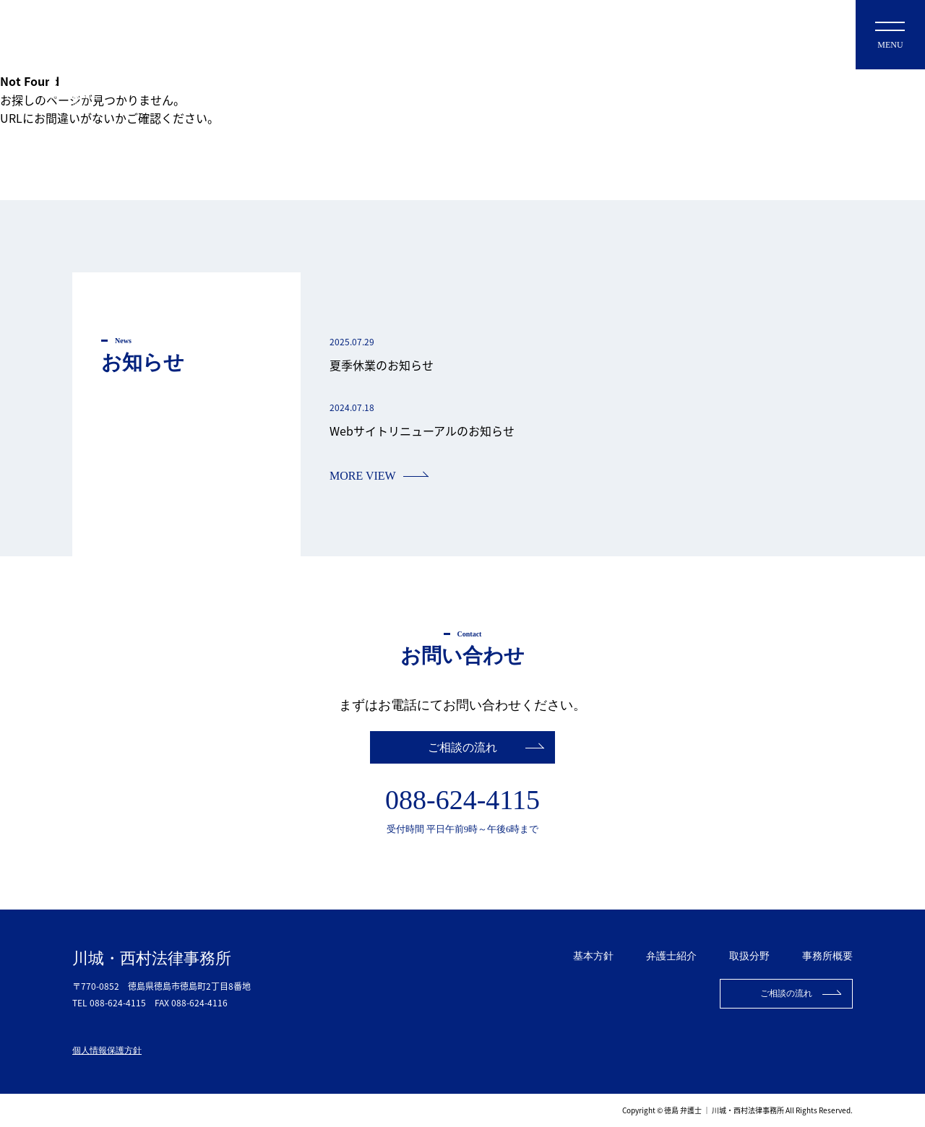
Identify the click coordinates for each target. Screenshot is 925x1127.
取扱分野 (749, 956)
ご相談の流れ (462, 747)
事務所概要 (827, 956)
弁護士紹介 (671, 956)
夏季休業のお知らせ (382, 364)
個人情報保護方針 (107, 1050)
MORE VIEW (363, 476)
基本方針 (593, 956)
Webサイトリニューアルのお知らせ (422, 430)
